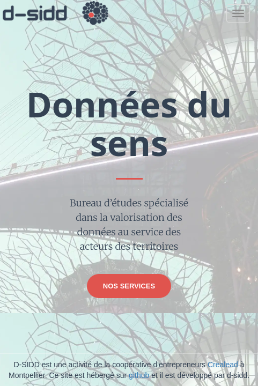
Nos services (129, 286)
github (139, 375)
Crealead (223, 364)
